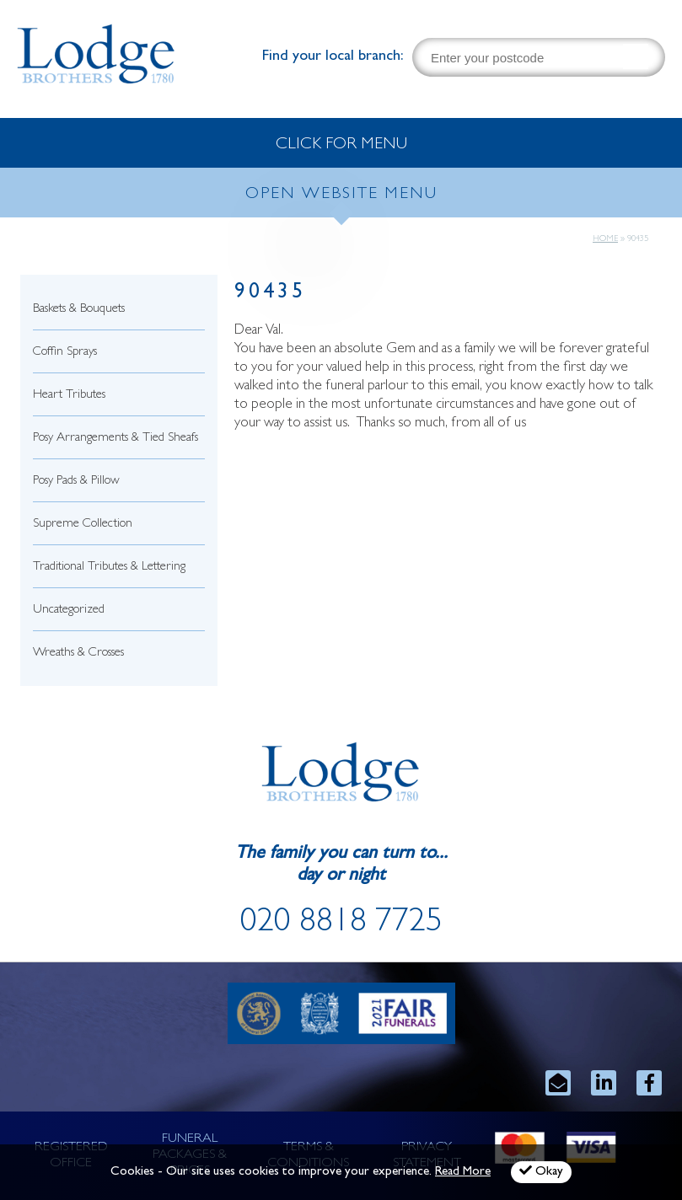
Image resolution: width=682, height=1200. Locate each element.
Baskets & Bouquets (79, 309)
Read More (463, 1172)
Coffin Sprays (65, 352)
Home (605, 239)
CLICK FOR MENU (341, 145)
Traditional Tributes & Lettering (109, 567)
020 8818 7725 (341, 924)
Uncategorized (69, 610)
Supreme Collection (82, 524)
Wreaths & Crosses (78, 653)
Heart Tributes (69, 395)
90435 (270, 293)
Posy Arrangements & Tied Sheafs (115, 438)
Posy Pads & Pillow (76, 481)
